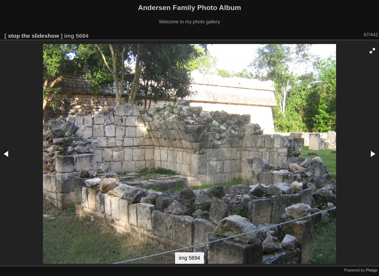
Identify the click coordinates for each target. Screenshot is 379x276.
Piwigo (372, 270)
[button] (372, 51)
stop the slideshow (33, 36)
